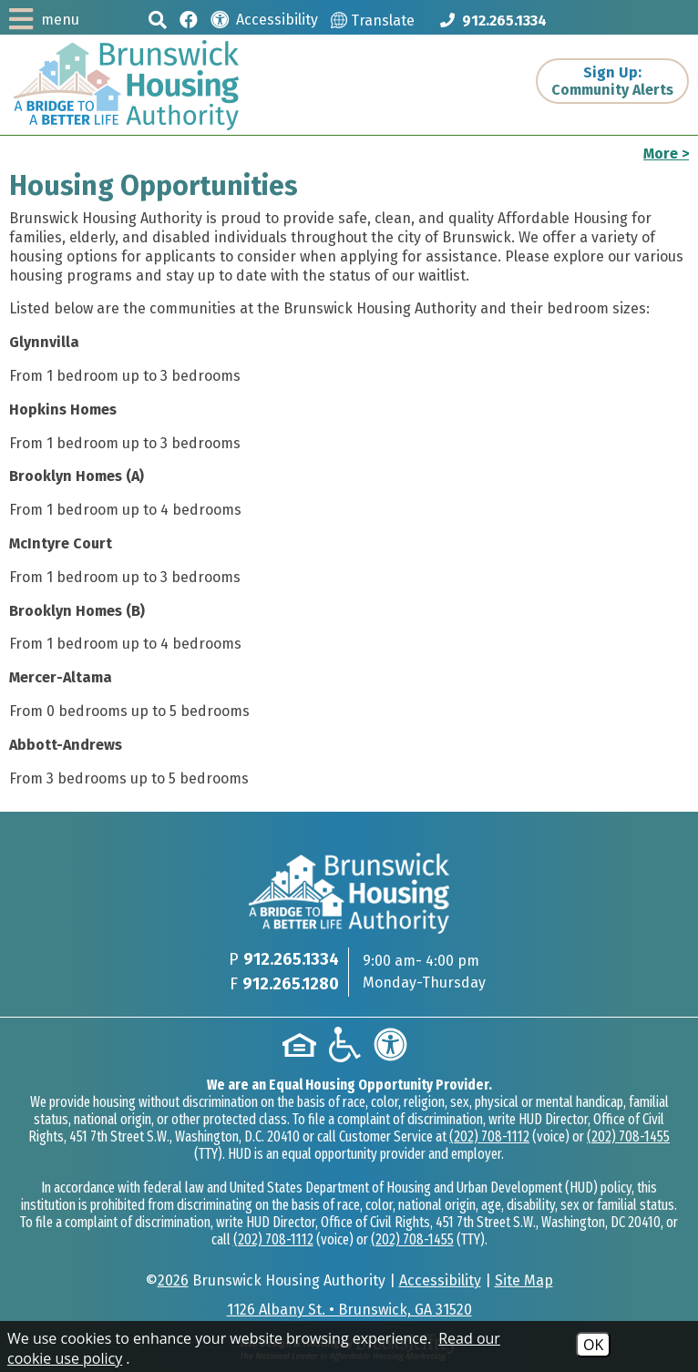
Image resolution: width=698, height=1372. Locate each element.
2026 (173, 1280)
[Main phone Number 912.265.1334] (493, 20)
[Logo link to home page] (126, 85)
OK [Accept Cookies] (593, 1345)
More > (666, 153)
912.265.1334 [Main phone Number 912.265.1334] (291, 959)
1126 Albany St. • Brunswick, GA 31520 (349, 1309)
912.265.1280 (290, 984)
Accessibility (440, 1280)
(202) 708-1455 (628, 1136)
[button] (158, 19)
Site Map (524, 1280)
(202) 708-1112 (489, 1136)
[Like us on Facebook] (189, 18)
